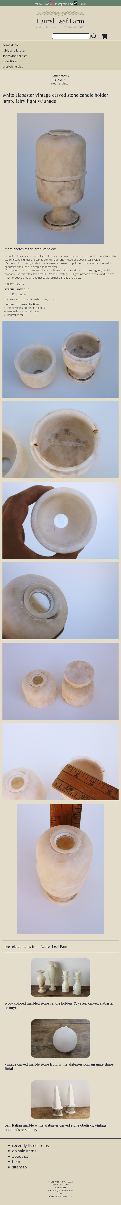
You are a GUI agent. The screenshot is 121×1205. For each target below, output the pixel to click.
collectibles (10, 61)
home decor (10, 45)
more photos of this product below (30, 249)
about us (20, 1156)
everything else (12, 67)
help (16, 1161)
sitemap (19, 1167)
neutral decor (60, 83)
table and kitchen (14, 50)
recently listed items (30, 1145)
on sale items (24, 1150)
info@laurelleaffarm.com (60, 1196)
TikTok (82, 4)
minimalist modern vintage (23, 311)
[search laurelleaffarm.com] (95, 36)
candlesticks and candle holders (26, 308)
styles (59, 79)
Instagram (61, 4)
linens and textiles (14, 56)
